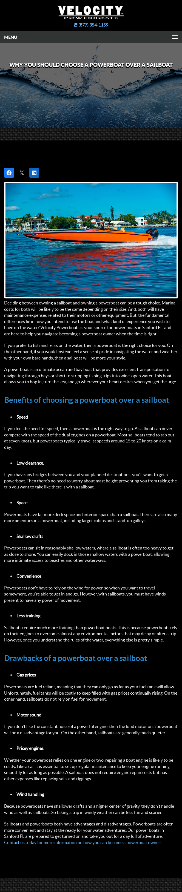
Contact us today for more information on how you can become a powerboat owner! (82, 842)
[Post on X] (22, 173)
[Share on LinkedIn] (34, 173)
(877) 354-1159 (91, 24)
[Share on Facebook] (9, 173)
